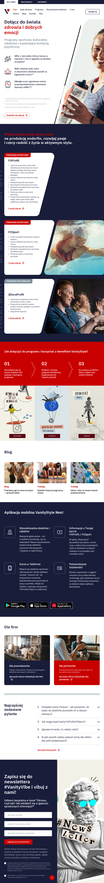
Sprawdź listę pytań (46, 750)
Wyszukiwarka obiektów (56, 9)
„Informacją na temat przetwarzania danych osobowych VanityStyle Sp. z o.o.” (26, 876)
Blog (24, 13)
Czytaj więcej (14, 208)
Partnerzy (42, 2)
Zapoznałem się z (26, 876)
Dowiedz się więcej (15, 115)
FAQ (41, 13)
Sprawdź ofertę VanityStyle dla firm (26, 676)
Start (15, 9)
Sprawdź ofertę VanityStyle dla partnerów (73, 678)
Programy (39, 9)
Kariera (16, 13)
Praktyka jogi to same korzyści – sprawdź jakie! (18, 491)
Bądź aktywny (26, 9)
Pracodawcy (26, 2)
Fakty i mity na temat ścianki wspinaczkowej (84, 491)
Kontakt (32, 13)
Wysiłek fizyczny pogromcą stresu (50, 491)
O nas (72, 9)
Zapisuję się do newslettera (18, 842)
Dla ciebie (11, 2)
